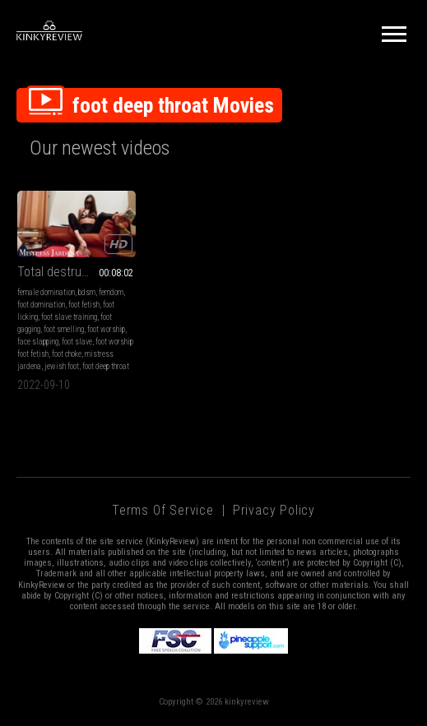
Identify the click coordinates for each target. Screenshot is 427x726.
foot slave (77, 341)
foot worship (106, 329)
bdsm (86, 292)
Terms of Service (163, 510)
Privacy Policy (274, 510)
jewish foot (61, 366)
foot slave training (69, 316)
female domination (46, 292)
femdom (111, 292)
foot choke (66, 353)
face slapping (37, 341)
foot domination (41, 304)
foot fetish (84, 304)
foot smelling (64, 329)
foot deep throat (105, 366)
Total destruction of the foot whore (76, 272)
